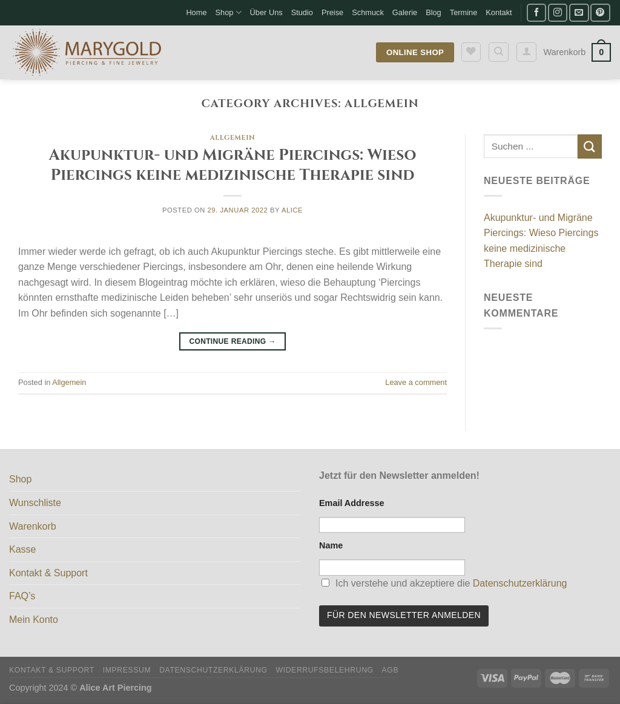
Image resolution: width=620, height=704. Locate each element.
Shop (229, 12)
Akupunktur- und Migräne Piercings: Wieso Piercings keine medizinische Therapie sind (233, 165)
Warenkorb (32, 526)
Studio (302, 12)
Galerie (404, 12)
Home (196, 12)
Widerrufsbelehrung (325, 670)
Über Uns (266, 12)
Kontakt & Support (48, 573)
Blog (433, 12)
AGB (390, 670)
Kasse (22, 549)
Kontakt (499, 12)
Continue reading (232, 341)
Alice (292, 210)
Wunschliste (35, 503)
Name (331, 545)
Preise (332, 12)
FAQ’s (22, 596)
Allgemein (233, 137)
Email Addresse (351, 503)
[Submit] (590, 146)
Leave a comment (416, 382)
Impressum (127, 670)
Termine (464, 12)
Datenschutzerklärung (520, 583)
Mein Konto (33, 619)
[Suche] (499, 52)
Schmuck (368, 12)
